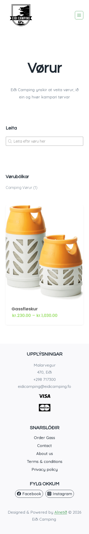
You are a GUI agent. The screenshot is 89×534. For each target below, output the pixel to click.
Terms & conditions (44, 461)
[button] (44, 187)
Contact (44, 445)
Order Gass (44, 437)
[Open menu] (79, 15)
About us (44, 453)
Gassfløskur (25, 307)
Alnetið (60, 512)
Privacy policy (45, 469)
